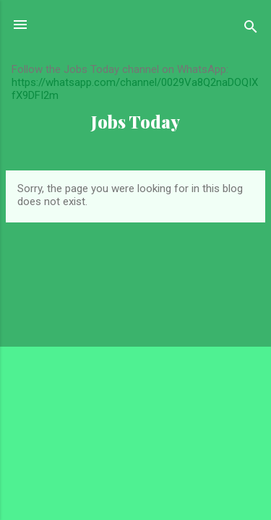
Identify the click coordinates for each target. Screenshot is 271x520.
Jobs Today (135, 121)
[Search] (250, 29)
